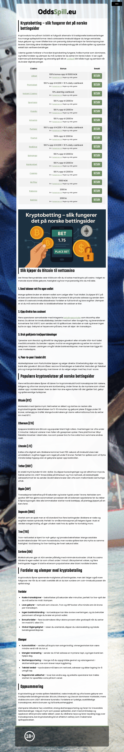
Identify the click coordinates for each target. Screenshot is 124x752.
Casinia (33, 173)
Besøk (96, 75)
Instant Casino (30, 93)
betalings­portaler (72, 317)
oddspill (71, 58)
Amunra (33, 120)
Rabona (33, 191)
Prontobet (32, 84)
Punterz (33, 129)
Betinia (33, 200)
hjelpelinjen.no (57, 77)
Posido (34, 111)
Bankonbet (31, 164)
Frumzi (34, 138)
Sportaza (32, 102)
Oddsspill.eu (62, 749)
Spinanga (32, 155)
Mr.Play (33, 182)
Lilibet (34, 76)
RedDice (33, 146)
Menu (117, 3)
